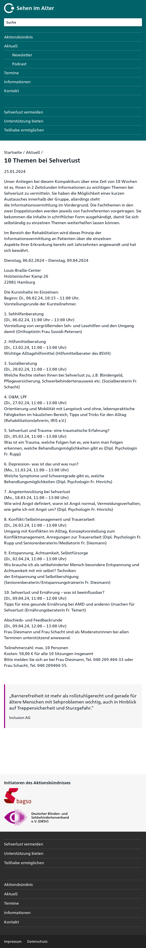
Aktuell (33, 152)
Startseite (13, 152)
